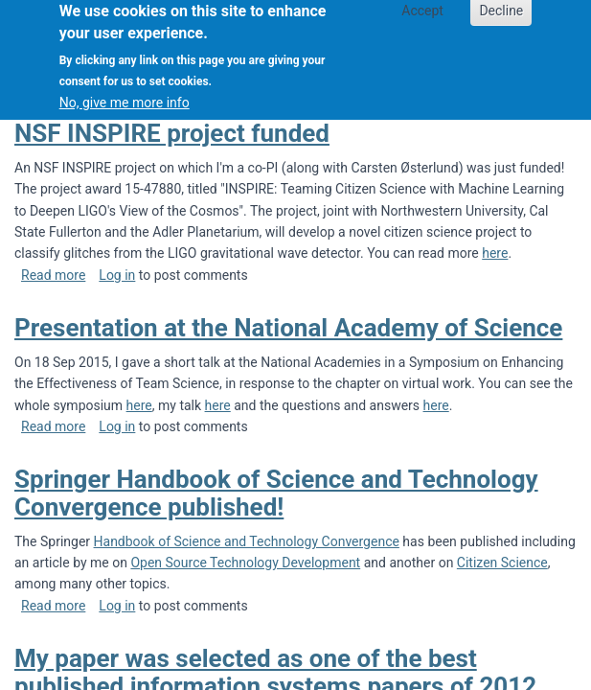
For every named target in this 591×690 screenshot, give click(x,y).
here (495, 253)
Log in (117, 275)
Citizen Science (502, 562)
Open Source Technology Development (245, 562)
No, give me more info (124, 93)
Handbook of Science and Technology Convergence (246, 541)
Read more (53, 275)
